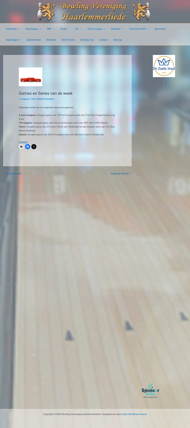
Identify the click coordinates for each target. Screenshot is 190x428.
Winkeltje (29, 39)
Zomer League (92, 28)
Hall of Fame (45, 39)
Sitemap (91, 39)
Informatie (12, 28)
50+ (74, 28)
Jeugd (61, 28)
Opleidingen (170, 28)
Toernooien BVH (132, 28)
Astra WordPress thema (134, 414)
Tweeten (23, 142)
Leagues (24, 99)
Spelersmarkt (12, 39)
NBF (48, 28)
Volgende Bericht (121, 173)
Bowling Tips (63, 39)
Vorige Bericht (12, 173)
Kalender (111, 28)
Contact (78, 39)
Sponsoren (152, 28)
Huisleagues (32, 28)
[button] (17, 28)
